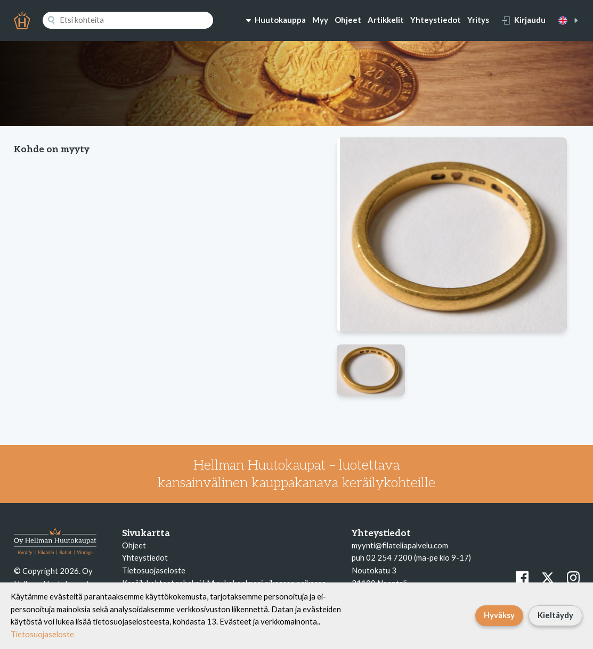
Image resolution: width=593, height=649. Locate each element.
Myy (320, 19)
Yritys (478, 19)
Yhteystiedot (435, 19)
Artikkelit (386, 19)
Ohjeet (348, 19)
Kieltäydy (555, 615)
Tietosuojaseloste (153, 570)
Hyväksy (499, 615)
